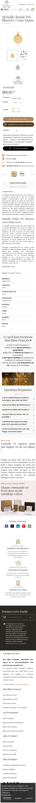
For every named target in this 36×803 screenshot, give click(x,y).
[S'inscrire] (31, 617)
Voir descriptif (8, 87)
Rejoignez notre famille (15, 611)
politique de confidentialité (17, 643)
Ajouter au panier (20, 148)
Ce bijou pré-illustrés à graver (20, 257)
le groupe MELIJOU (22, 684)
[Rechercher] (20, 10)
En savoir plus (6, 795)
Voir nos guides (16, 98)
